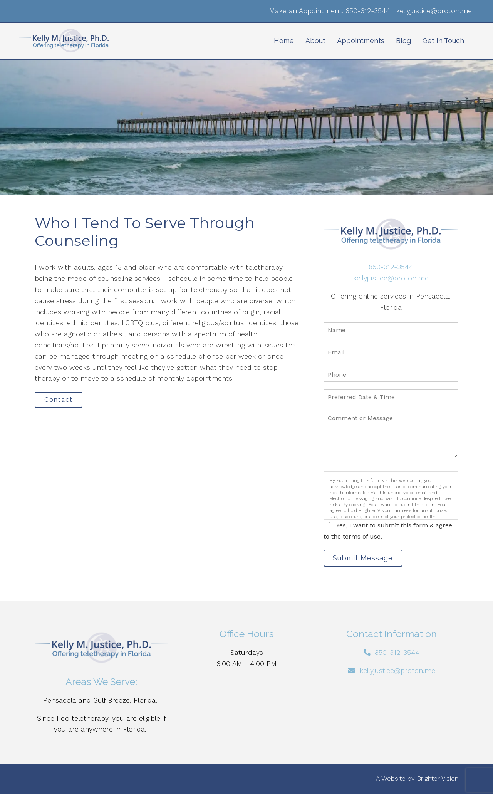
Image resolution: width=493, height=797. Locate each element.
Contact (63, 401)
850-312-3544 (367, 11)
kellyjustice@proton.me (434, 11)
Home (284, 41)
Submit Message (368, 559)
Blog (403, 41)
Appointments (360, 41)
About (315, 41)
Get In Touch (443, 41)
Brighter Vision (437, 781)
